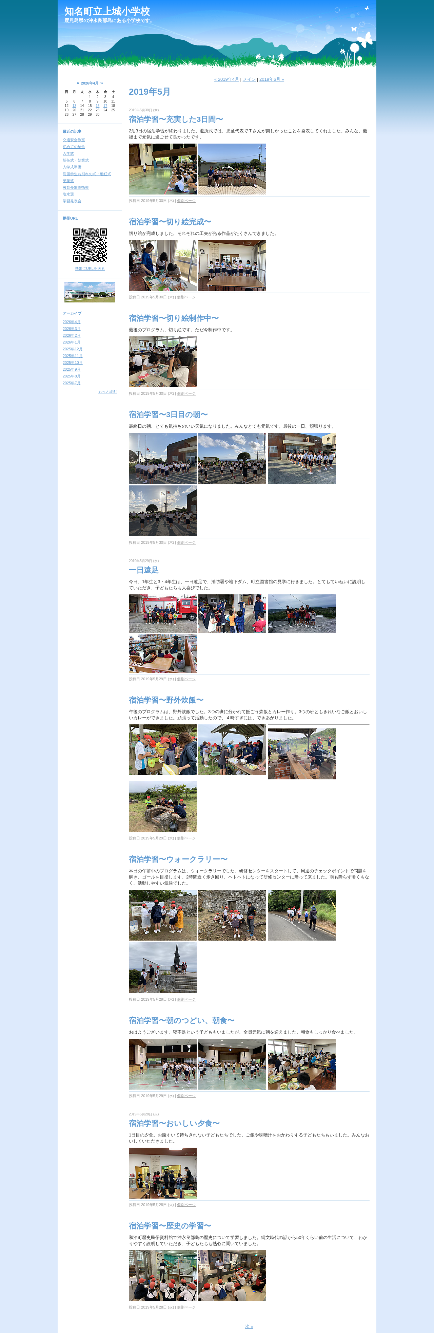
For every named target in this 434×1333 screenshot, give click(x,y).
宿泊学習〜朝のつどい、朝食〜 (182, 1020)
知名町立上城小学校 (107, 11)
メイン (249, 79)
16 (97, 106)
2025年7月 (72, 383)
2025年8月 (72, 376)
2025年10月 (73, 362)
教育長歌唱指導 (76, 187)
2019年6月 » (271, 79)
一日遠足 (144, 570)
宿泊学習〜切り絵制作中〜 (174, 318)
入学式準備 (72, 167)
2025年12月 (73, 349)
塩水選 (68, 194)
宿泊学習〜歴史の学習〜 (170, 1226)
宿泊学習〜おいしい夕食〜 (174, 1123)
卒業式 (68, 181)
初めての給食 (74, 147)
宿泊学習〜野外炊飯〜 (166, 700)
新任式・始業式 (76, 160)
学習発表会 (72, 201)
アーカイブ (72, 313)
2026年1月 (72, 342)
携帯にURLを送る (90, 268)
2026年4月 (72, 322)
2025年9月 (72, 369)
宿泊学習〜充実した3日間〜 (176, 119)
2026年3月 (72, 329)
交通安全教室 (74, 140)
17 (105, 106)
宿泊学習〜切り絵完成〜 (170, 222)
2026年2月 (72, 335)
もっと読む (107, 391)
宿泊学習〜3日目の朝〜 (168, 414)
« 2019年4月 (226, 79)
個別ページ (186, 201)
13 (74, 106)
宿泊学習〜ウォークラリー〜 (178, 859)
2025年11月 (73, 356)
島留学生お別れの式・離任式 (87, 174)
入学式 (68, 153)
